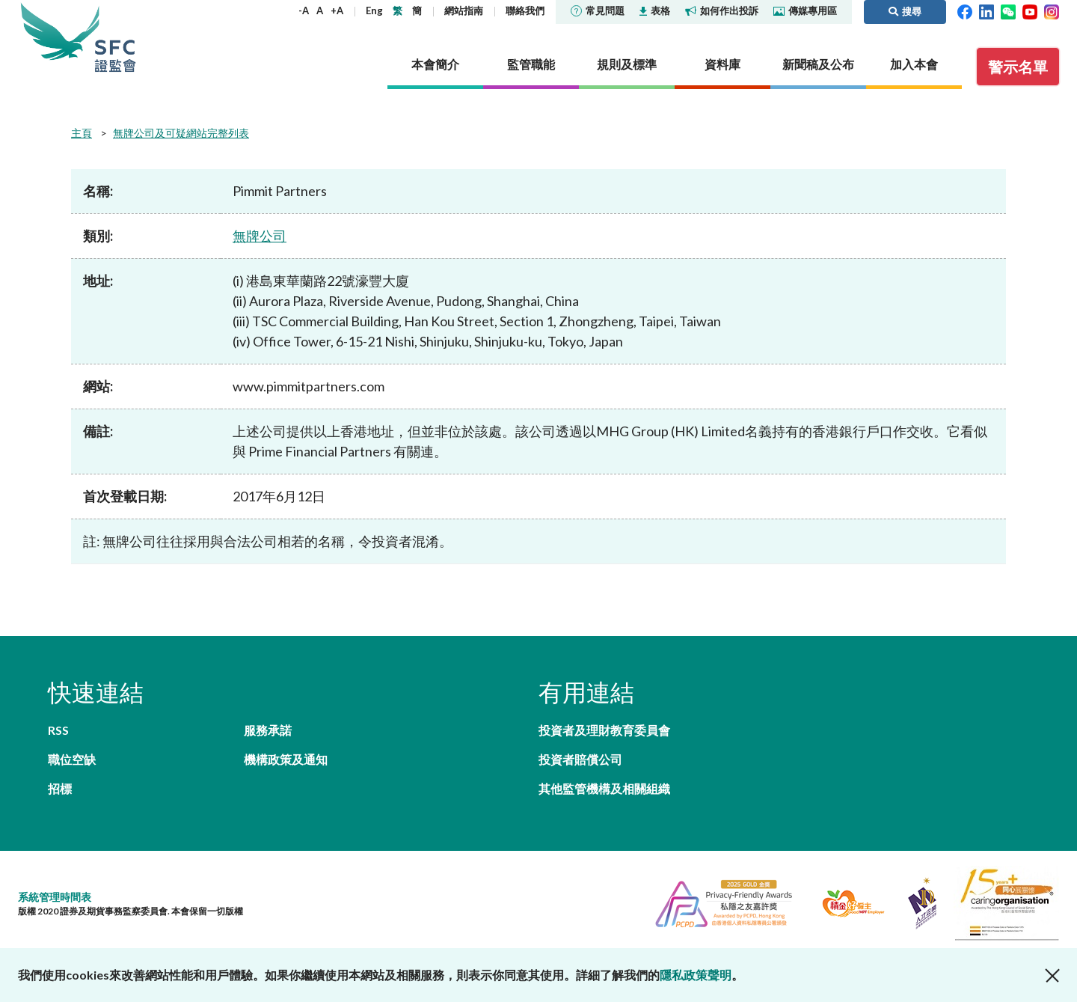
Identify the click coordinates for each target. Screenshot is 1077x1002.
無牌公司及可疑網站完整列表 (181, 132)
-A (303, 10)
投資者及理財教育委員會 (604, 730)
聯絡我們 (525, 10)
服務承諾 (268, 730)
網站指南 (463, 10)
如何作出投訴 (721, 10)
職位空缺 (72, 759)
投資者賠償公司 (580, 759)
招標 (60, 788)
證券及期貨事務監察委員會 (115, 37)
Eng (374, 10)
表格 (654, 10)
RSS (58, 730)
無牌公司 (259, 235)
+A (337, 10)
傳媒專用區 (805, 10)
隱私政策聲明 (695, 975)
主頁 (81, 132)
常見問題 (598, 10)
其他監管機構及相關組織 (604, 788)
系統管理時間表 (54, 897)
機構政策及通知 (286, 759)
